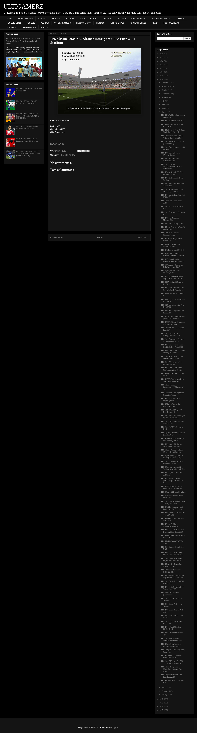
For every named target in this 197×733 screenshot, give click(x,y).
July (163, 101)
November (166, 86)
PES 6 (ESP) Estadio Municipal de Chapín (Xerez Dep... (172, 380)
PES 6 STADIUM (67, 155)
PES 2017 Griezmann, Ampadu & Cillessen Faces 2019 (172, 340)
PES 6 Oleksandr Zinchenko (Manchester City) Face (171, 445)
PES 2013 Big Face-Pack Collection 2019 (170, 160)
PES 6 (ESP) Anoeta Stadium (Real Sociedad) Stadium (172, 451)
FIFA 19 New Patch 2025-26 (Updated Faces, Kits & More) (27, 140)
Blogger (114, 727)
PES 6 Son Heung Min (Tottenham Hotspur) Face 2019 (171, 669)
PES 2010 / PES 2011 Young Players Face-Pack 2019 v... (172, 554)
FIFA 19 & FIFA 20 (138, 18)
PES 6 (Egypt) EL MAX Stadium (173, 492)
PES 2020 (56, 18)
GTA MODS (11, 27)
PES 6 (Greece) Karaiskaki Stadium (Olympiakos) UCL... (173, 468)
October (165, 90)
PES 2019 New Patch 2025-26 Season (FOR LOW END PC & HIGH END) (27, 116)
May (163, 108)
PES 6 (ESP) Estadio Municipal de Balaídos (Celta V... (172, 440)
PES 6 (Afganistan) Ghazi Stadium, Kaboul (170, 272)
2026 (161, 54)
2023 (161, 65)
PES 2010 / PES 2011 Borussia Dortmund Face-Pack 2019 (172, 531)
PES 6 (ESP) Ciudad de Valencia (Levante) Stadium (173, 323)
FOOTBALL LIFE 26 (138, 23)
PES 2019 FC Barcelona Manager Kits (170, 219)
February (165, 691)
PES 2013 (122, 18)
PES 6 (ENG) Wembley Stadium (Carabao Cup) (173, 434)
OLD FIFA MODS (29, 27)
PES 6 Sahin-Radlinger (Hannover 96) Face (169, 525)
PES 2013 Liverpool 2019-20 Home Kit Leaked (172, 462)
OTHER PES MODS (62, 23)
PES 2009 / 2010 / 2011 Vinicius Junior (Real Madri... (173, 352)
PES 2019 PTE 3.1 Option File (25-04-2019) (172, 422)
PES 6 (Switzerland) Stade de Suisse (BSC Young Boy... (172, 457)
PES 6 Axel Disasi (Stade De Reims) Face (171, 240)
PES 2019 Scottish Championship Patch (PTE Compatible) (171, 166)
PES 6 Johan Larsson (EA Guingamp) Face (170, 245)
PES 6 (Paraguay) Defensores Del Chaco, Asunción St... (172, 266)
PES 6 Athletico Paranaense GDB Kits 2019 (171, 571)
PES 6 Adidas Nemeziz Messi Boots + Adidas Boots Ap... (172, 508)
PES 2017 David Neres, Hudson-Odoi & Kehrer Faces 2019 (173, 346)
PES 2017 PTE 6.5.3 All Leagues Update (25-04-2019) (173, 417)
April (164, 112)
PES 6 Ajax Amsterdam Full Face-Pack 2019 (171, 676)
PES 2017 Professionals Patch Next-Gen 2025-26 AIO (27, 127)
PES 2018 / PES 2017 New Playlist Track (171, 628)
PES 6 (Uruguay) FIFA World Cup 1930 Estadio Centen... (172, 277)
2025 (161, 57)
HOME (9, 18)
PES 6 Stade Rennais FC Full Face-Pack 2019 (172, 173)
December (166, 83)
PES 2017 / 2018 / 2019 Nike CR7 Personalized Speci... (171, 369)
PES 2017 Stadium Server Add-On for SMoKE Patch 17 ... (172, 289)
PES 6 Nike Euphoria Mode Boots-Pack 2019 (171, 657)
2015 (161, 710)
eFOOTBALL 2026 (25, 18)
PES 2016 (44, 23)
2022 (161, 68)
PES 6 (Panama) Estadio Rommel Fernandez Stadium (172, 255)
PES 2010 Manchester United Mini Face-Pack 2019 (172, 357)
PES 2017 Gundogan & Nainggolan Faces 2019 (170, 334)
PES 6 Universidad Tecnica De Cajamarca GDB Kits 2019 (172, 577)
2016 (161, 706)
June (163, 105)
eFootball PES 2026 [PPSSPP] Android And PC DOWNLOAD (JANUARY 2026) (28, 153)
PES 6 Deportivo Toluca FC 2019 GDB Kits (171, 565)
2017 (161, 703)
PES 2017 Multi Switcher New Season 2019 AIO (172, 588)
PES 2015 (100, 23)
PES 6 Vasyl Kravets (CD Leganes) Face (170, 400)
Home (100, 237)
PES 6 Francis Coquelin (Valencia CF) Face (170, 594)
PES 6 (82, 18)
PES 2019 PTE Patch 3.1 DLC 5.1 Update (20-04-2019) (172, 662)
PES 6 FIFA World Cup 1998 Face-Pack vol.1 (171, 411)
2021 (161, 72)
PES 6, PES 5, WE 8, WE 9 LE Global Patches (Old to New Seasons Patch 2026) (23, 41)
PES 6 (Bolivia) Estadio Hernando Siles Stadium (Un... (173, 260)
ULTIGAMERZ (23, 6)
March (164, 687)
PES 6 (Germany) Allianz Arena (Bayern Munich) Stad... (172, 317)
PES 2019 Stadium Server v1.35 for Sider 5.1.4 (173, 148)
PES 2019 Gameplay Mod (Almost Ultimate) (170, 154)
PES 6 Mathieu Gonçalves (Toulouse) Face (170, 234)
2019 (161, 79)
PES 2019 (70, 18)
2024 (161, 61)
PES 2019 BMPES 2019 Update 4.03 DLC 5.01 (172, 514)
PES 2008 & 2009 (83, 23)
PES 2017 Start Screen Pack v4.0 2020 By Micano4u (173, 502)
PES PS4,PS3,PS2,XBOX (162, 18)
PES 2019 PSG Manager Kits (172, 224)
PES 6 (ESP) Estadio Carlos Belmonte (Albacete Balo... (172, 487)
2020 (161, 76)
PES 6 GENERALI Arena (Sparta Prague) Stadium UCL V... (173, 480)
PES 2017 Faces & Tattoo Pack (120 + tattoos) (172, 143)
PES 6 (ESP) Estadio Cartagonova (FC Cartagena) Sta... (172, 387)
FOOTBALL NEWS (171, 23)
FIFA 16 (44, 27)
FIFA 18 (181, 18)
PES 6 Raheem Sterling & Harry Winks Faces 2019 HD (173, 131)
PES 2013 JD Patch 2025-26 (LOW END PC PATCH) (26, 102)
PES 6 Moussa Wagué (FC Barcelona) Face (170, 405)
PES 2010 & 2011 (14, 23)
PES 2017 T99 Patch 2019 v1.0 (172, 121)
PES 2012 (31, 23)
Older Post (142, 237)
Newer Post (56, 237)
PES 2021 (42, 18)
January (165, 695)
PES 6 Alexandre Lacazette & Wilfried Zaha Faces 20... (172, 137)
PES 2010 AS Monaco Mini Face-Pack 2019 (171, 363)
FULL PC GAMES (117, 23)
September (166, 94)
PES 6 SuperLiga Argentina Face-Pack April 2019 (171, 645)
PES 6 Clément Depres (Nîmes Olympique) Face (172, 394)
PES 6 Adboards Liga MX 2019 (172, 250)
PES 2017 (94, 18)
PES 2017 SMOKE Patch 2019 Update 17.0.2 (172, 582)
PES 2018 (108, 18)
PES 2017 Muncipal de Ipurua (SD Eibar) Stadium (172, 190)
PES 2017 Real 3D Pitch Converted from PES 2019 (171, 639)
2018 (161, 699)
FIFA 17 (155, 23)
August (164, 97)
